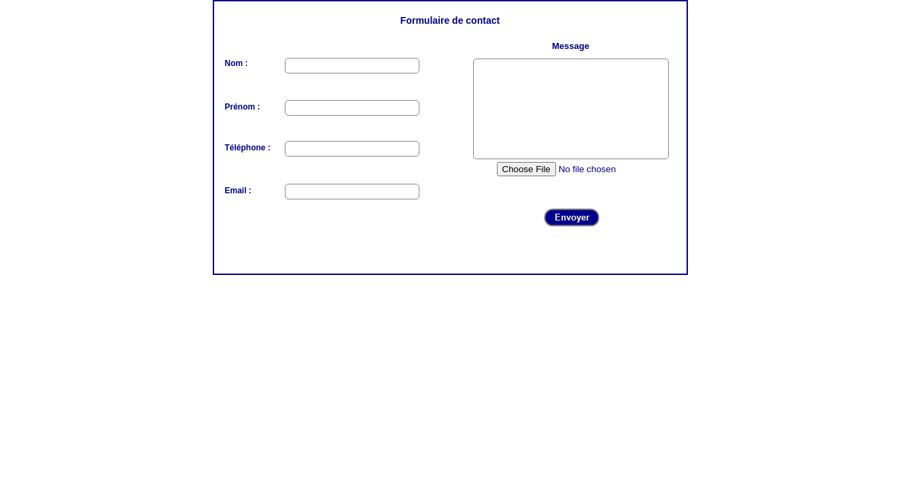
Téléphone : (248, 147)
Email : (238, 190)
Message (570, 46)
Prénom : (242, 107)
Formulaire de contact (450, 20)
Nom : (236, 63)
